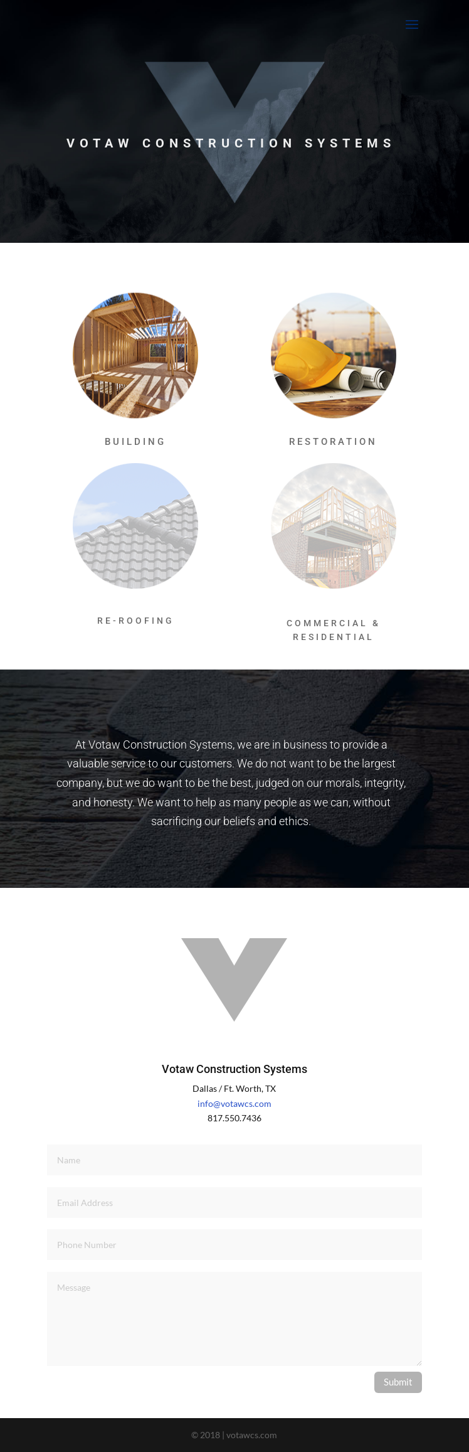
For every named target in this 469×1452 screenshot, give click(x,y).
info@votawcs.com (234, 1103)
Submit (398, 1381)
